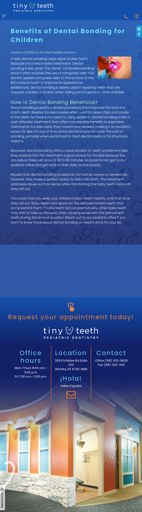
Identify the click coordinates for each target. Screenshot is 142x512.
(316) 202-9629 (116, 360)
